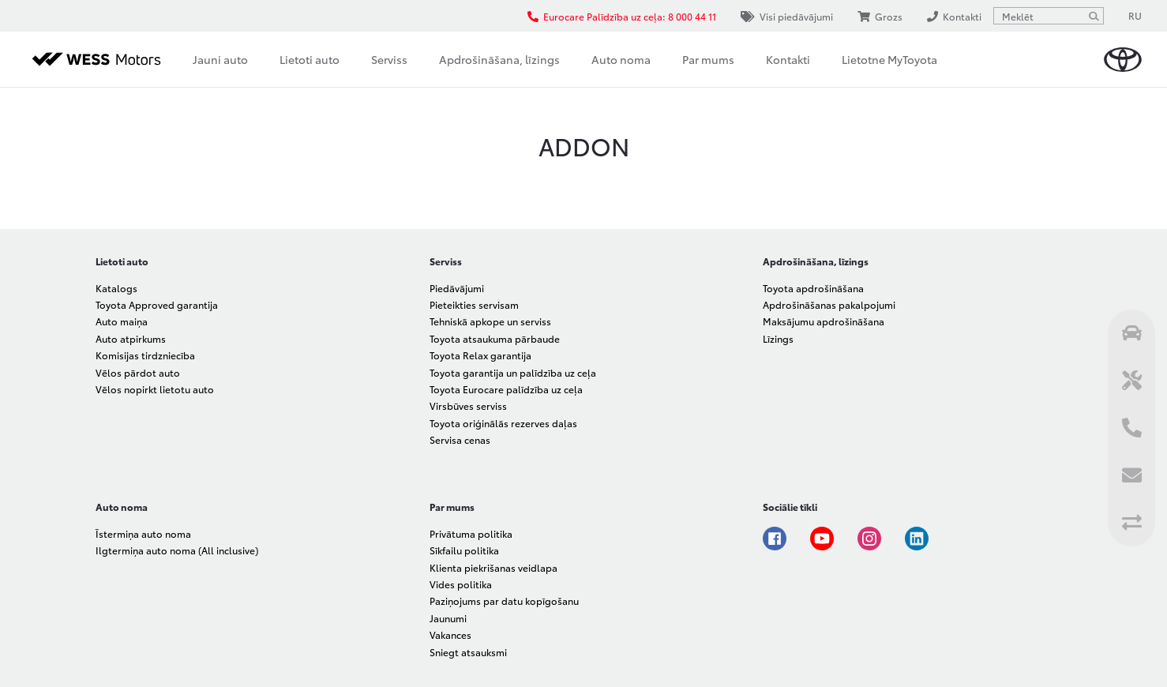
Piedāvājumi (457, 288)
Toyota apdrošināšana (813, 288)
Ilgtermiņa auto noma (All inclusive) (177, 550)
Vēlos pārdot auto (138, 372)
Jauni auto (220, 59)
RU (1135, 15)
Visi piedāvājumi (787, 16)
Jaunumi (448, 618)
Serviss (389, 59)
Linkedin (917, 538)
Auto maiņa (122, 321)
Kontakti (788, 59)
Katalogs (116, 288)
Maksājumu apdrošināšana (823, 321)
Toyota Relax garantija (480, 355)
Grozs (879, 16)
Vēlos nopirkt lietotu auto (155, 389)
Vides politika (461, 584)
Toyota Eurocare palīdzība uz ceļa (506, 389)
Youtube (822, 538)
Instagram (869, 538)
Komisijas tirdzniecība (145, 355)
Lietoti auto (310, 59)
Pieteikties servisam (474, 304)
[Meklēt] (1093, 15)
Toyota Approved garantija (157, 304)
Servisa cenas (460, 439)
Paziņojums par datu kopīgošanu (504, 600)
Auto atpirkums (131, 338)
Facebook (774, 538)
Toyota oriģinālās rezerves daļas (503, 423)
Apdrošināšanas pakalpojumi (829, 304)
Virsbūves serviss (468, 405)
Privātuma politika (471, 533)
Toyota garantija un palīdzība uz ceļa (513, 372)
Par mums (708, 59)
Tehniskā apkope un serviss (490, 321)
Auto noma (621, 59)
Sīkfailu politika (464, 550)
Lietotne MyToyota (889, 59)
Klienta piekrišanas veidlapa (493, 567)
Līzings (778, 338)
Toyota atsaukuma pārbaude (495, 338)
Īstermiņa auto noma (143, 533)
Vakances (450, 634)
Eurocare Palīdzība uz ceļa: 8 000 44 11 (621, 16)
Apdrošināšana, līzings (499, 59)
